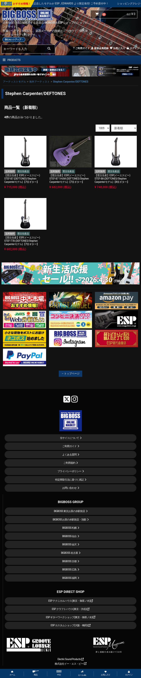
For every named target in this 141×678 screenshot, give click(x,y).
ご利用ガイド (81, 48)
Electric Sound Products (70, 659)
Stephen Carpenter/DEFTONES (70, 81)
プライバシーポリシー (69, 471)
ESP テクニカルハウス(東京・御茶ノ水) (70, 600)
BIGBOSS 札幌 (69, 527)
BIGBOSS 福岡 (69, 577)
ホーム (12, 673)
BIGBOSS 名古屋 (69, 552)
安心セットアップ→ (14, 39)
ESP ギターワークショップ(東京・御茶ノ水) (70, 617)
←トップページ (70, 373)
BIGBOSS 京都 (69, 561)
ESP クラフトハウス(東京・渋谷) (70, 609)
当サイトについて (69, 437)
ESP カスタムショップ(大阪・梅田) (71, 625)
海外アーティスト (39, 81)
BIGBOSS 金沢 (69, 544)
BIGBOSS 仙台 (69, 536)
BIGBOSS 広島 (69, 569)
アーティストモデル (14, 81)
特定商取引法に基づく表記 (69, 479)
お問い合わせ (69, 487)
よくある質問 (69, 454)
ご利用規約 (69, 462)
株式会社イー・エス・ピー (70, 663)
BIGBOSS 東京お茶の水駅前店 (69, 511)
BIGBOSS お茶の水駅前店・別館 (69, 519)
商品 (35, 673)
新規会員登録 (100, 48)
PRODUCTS (11, 60)
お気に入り (117, 48)
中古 (59, 673)
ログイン (132, 48)
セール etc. (82, 673)
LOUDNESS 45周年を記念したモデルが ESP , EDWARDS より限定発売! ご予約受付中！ (74, 3)
